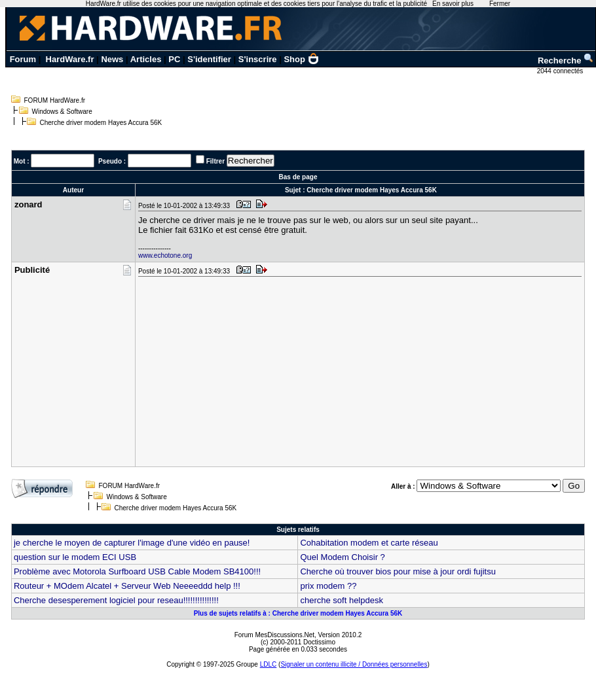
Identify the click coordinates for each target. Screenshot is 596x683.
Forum (23, 59)
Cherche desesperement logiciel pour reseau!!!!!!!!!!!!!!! (116, 600)
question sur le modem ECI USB (75, 557)
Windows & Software (62, 111)
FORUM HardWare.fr (55, 100)
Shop (301, 59)
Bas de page (298, 177)
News (112, 59)
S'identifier (209, 59)
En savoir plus (453, 3)
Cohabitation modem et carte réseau (369, 543)
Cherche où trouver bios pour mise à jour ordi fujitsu (397, 571)
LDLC (268, 664)
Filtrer (215, 161)
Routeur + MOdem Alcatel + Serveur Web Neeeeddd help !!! (127, 586)
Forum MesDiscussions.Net (274, 635)
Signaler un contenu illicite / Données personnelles (353, 664)
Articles (146, 59)
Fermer (499, 3)
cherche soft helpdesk (341, 600)
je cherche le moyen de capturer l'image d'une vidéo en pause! (132, 543)
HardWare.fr (70, 59)
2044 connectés (561, 71)
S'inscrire (257, 59)
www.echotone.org (165, 255)
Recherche (566, 60)
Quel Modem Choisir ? (342, 557)
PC (174, 59)
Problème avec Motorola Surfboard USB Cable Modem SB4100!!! (137, 571)
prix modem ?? (328, 586)
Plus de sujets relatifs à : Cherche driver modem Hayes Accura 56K (298, 613)
